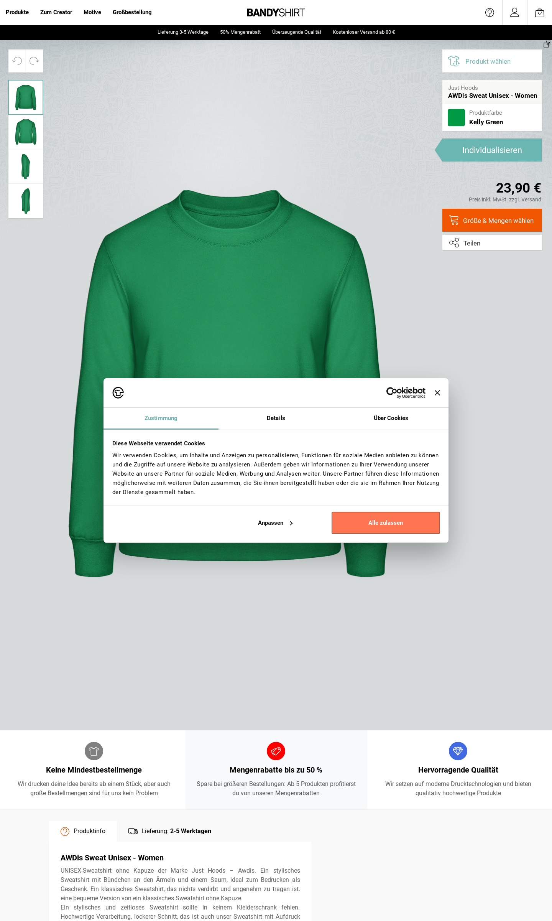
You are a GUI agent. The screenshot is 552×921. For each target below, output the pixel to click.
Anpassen (275, 522)
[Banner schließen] (437, 392)
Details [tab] (276, 418)
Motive (92, 12)
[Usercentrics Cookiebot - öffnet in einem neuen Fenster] (392, 393)
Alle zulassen (385, 522)
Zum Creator (56, 12)
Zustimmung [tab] (161, 418)
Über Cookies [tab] (391, 418)
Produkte (17, 12)
